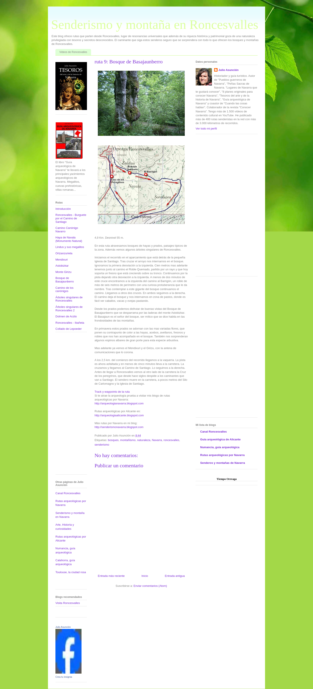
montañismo (128, 440)
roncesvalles (171, 440)
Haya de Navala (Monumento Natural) (68, 239)
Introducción (63, 208)
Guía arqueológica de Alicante (220, 439)
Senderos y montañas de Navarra (222, 462)
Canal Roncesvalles (67, 493)
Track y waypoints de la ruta (112, 391)
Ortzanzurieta (63, 253)
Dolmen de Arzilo (66, 316)
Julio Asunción (63, 627)
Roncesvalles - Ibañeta (69, 322)
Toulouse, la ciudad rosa (70, 572)
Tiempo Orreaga (226, 479)
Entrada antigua (175, 575)
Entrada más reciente (111, 575)
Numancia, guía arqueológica (220, 447)
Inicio (145, 575)
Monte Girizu (63, 272)
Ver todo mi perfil (206, 128)
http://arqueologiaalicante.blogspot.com (119, 415)
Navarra (157, 440)
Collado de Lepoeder (68, 328)
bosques (113, 440)
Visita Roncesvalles (67, 603)
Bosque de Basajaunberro (64, 279)
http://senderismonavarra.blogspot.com (119, 427)
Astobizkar (62, 265)
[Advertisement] (68, 405)
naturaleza (143, 440)
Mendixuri (61, 259)
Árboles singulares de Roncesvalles (69, 299)
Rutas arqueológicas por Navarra (222, 455)
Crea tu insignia (63, 677)
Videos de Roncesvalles (73, 52)
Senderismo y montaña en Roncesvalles (154, 24)
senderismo (102, 444)
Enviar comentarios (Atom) (150, 585)
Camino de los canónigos (64, 289)
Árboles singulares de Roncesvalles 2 (69, 308)
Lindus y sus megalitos (69, 247)
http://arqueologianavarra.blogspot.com (119, 403)
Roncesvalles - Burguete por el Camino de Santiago (70, 218)
